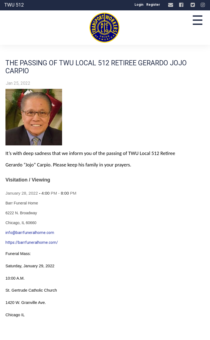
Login (139, 5)
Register (153, 5)
